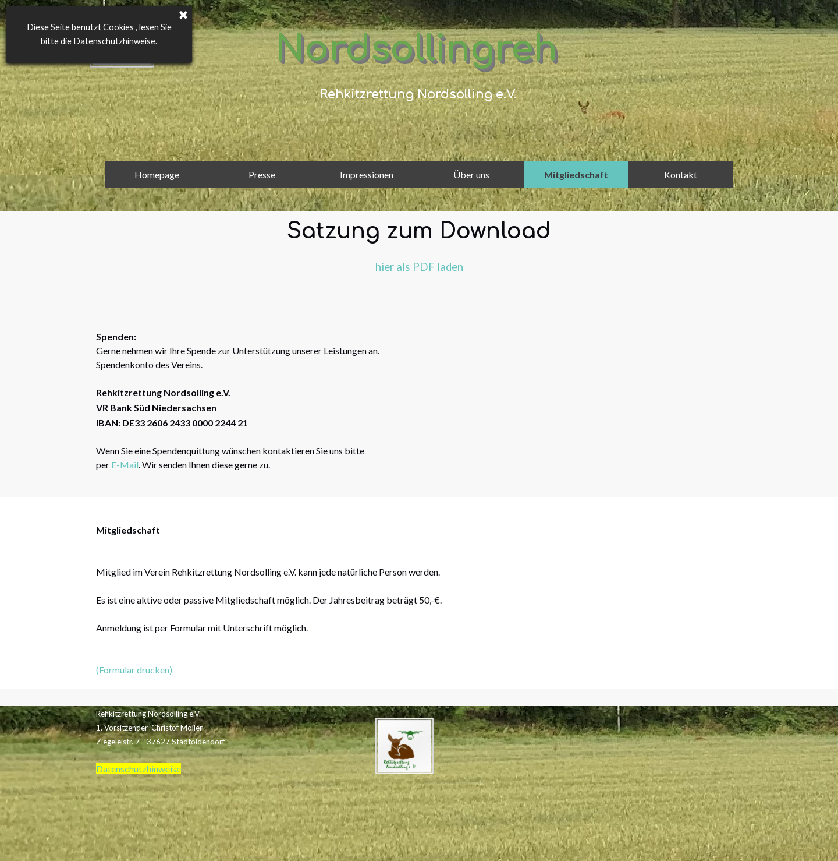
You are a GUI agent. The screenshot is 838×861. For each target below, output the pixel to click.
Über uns (471, 174)
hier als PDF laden (419, 266)
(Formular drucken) (134, 667)
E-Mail (125, 462)
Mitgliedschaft (576, 174)
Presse (261, 174)
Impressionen (366, 174)
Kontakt (680, 174)
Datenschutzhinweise (138, 766)
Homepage (156, 174)
